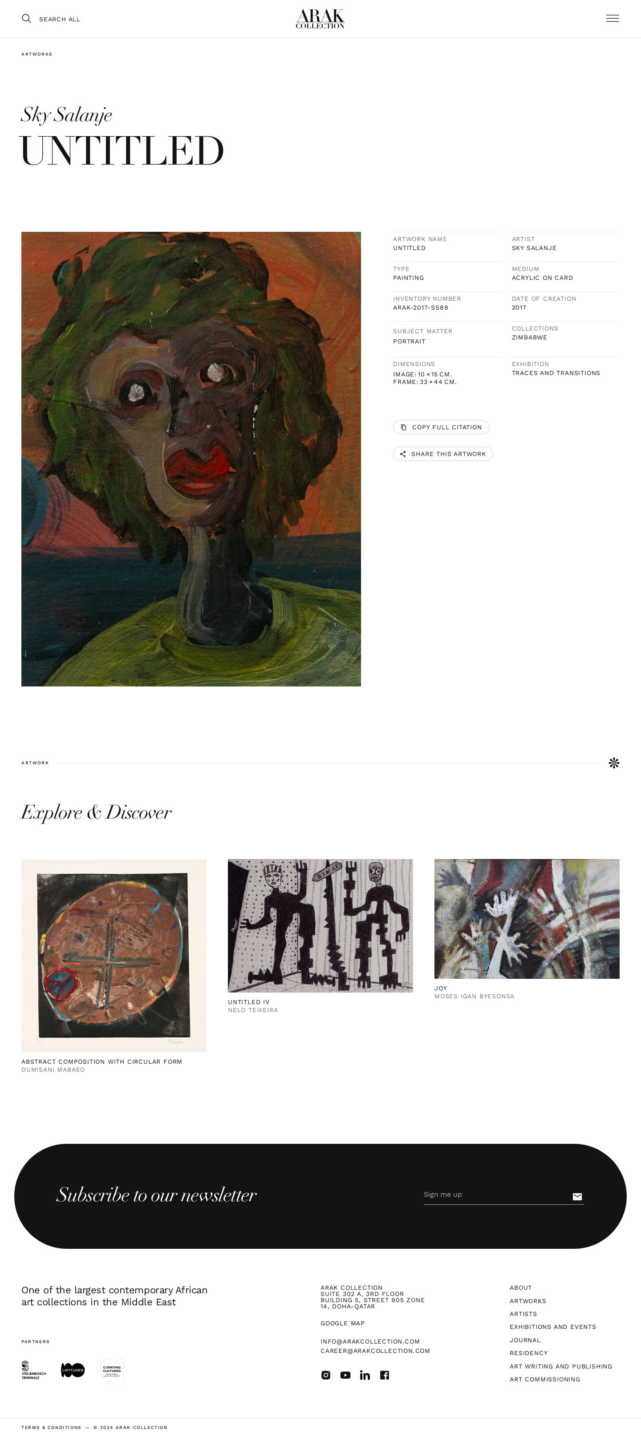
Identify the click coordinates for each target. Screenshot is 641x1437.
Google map (342, 1323)
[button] (612, 19)
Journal (525, 1340)
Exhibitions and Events (553, 1327)
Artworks (37, 54)
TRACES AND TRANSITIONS (556, 373)
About (521, 1287)
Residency (529, 1353)
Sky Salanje (534, 248)
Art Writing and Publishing (561, 1366)
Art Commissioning (545, 1379)
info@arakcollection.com (370, 1341)
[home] (320, 18)
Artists (523, 1314)
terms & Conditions (51, 1427)
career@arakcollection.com (375, 1350)
